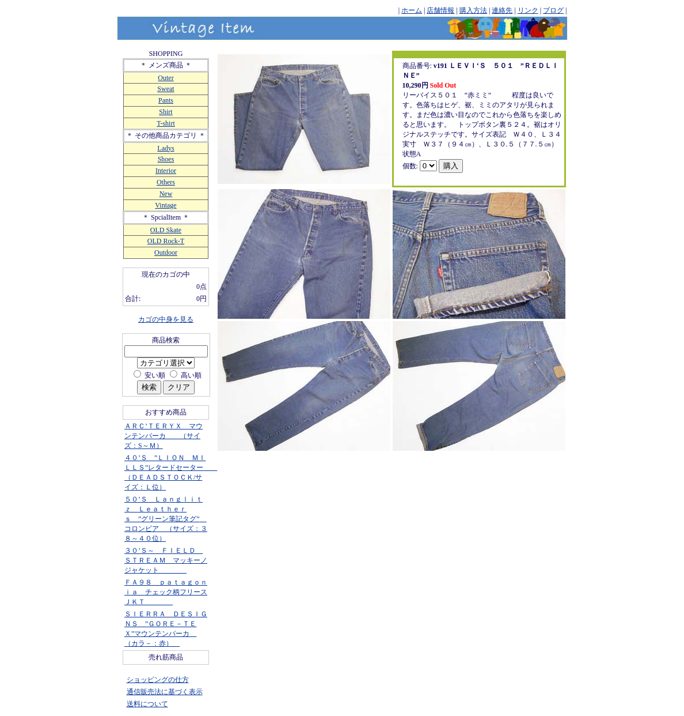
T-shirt (166, 123)
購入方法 (473, 10)
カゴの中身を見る (165, 319)
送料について (147, 704)
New (166, 194)
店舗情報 (440, 10)
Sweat (165, 89)
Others (166, 182)
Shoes (166, 159)
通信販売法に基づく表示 (165, 692)
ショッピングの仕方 (158, 680)
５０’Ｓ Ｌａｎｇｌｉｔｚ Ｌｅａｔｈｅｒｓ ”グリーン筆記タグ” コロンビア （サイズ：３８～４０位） (165, 518)
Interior (165, 171)
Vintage (165, 205)
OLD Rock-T (165, 241)
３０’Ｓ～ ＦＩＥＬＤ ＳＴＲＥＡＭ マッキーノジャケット (165, 560)
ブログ (553, 10)
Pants (165, 100)
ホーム (411, 10)
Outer (165, 78)
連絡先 (502, 10)
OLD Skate (165, 230)
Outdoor (165, 252)
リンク (528, 10)
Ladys (165, 148)
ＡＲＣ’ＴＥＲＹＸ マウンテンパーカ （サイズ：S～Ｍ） (163, 436)
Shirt (165, 112)
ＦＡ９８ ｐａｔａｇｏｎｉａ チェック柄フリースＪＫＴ (165, 592)
